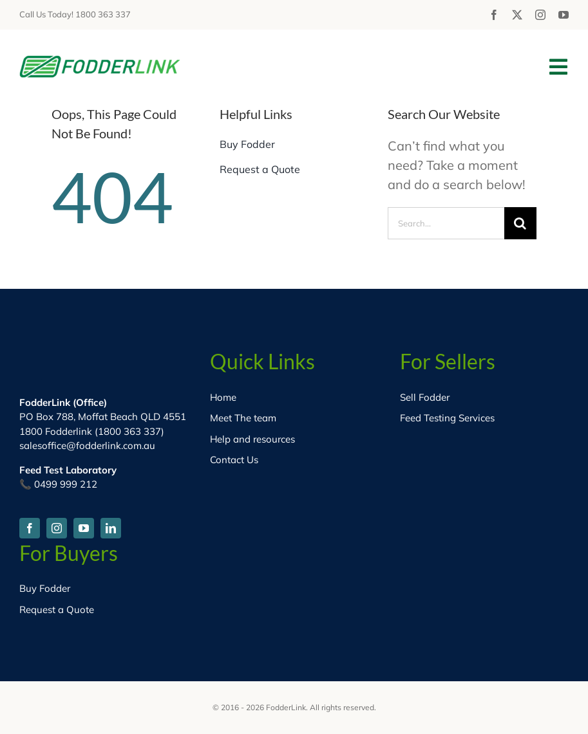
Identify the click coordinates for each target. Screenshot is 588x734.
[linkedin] (110, 528)
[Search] (520, 223)
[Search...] (446, 223)
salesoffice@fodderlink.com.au (87, 445)
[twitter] (517, 15)
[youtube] (563, 15)
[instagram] (540, 15)
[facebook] (494, 15)
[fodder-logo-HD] (99, 61)
